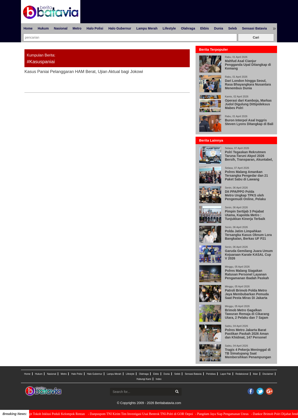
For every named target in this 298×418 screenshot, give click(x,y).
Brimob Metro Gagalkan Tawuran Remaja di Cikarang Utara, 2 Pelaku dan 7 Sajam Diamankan (247, 315)
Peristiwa (211, 374)
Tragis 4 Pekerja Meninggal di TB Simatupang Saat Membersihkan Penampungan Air (248, 355)
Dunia (218, 28)
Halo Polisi (95, 28)
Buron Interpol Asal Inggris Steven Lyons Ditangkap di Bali (249, 122)
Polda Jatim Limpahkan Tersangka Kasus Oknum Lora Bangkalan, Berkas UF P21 (248, 234)
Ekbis (204, 28)
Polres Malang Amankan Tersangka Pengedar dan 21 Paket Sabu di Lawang (246, 175)
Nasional (60, 28)
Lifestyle (169, 28)
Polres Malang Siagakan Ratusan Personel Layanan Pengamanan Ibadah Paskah (247, 274)
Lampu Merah (146, 28)
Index (158, 379)
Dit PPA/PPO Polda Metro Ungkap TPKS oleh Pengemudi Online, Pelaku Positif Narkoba (245, 197)
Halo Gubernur (119, 28)
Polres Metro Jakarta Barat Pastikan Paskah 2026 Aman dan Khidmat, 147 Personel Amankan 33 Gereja (247, 335)
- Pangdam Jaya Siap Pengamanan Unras (226, 414)
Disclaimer (267, 374)
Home (28, 28)
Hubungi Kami (143, 379)
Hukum (43, 28)
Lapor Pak (225, 374)
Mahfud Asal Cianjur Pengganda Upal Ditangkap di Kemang (248, 64)
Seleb (232, 28)
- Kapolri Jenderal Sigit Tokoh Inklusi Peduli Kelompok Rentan (48, 414)
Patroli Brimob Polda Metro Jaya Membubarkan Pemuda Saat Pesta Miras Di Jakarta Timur (247, 296)
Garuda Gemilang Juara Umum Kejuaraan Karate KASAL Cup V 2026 (249, 254)
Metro (77, 28)
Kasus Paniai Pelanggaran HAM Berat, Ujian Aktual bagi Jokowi (83, 71)
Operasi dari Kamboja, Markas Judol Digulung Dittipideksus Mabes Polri (248, 104)
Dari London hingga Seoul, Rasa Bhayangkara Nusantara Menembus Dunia (248, 84)
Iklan (255, 374)
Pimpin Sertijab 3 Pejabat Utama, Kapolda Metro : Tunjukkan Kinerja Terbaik (245, 215)
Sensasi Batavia (254, 28)
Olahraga (188, 28)
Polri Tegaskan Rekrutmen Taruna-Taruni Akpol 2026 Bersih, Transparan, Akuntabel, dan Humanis (249, 157)
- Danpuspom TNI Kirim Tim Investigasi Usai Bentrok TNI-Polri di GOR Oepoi (145, 414)
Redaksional (242, 374)
